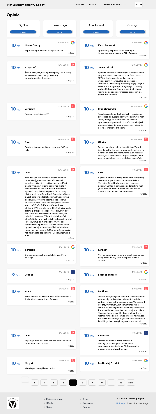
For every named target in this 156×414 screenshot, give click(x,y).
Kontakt (86, 407)
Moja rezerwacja (115, 4)
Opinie (92, 4)
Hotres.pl (120, 403)
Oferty (80, 4)
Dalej (130, 382)
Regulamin (88, 403)
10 (102, 382)
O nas (86, 399)
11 (111, 382)
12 (121, 382)
